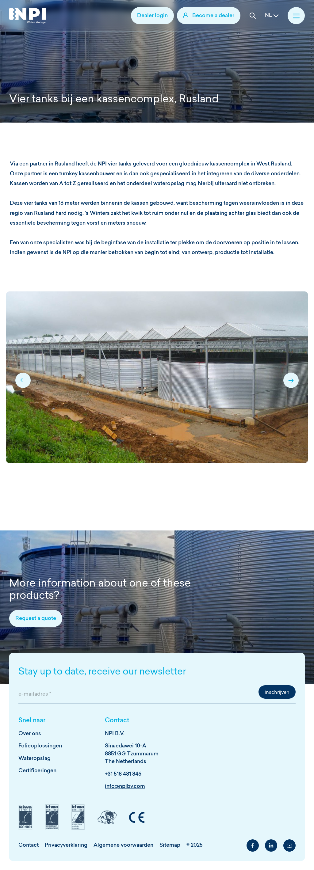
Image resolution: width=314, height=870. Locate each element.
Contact (28, 845)
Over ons (29, 733)
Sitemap (169, 845)
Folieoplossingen (40, 746)
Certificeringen (37, 770)
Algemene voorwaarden (123, 845)
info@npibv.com (125, 786)
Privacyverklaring (66, 845)
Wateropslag (34, 758)
